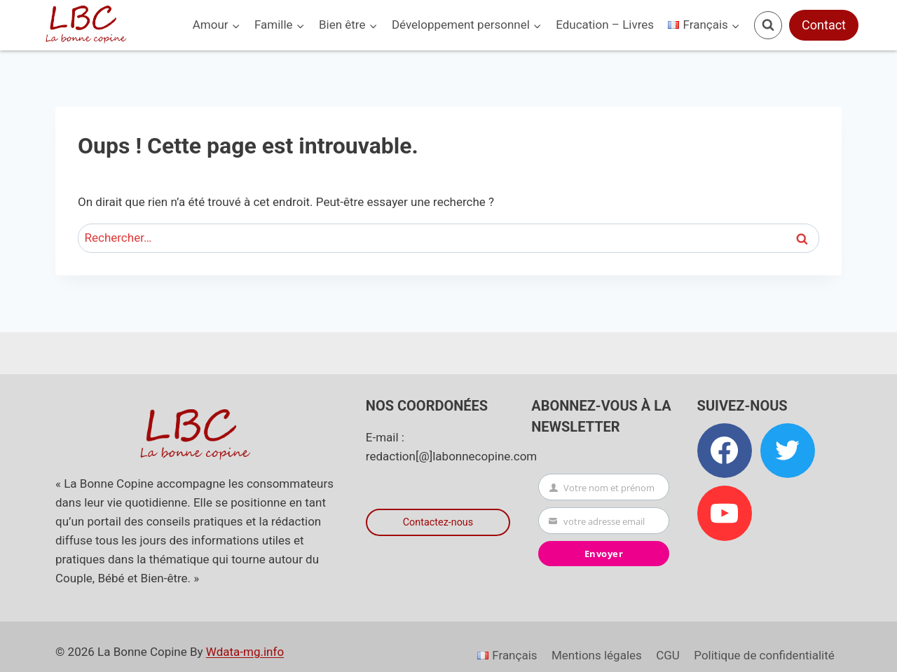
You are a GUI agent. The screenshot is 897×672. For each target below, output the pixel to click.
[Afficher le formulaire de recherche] (768, 25)
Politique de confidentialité (764, 655)
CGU (668, 655)
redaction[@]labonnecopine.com (451, 456)
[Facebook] (724, 450)
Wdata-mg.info (245, 652)
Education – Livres (605, 25)
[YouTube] (724, 513)
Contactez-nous (438, 522)
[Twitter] (787, 450)
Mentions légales (597, 655)
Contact (824, 25)
